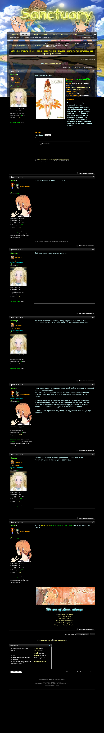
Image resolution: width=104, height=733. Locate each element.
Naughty (57, 625)
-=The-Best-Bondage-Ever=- (64, 623)
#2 (93, 177)
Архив (87, 672)
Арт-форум (23, 45)
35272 (20, 227)
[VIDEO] (36, 655)
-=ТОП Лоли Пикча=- (64, 619)
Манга (55, 34)
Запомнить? (51, 46)
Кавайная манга (43, 45)
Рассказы (64, 34)
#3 (93, 249)
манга (67, 159)
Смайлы (37, 651)
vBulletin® (52, 682)
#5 (93, 385)
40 (19, 117)
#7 (93, 522)
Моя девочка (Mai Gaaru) (54, 63)
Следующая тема (59, 640)
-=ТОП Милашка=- (64, 617)
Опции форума (35, 37)
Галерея (35, 34)
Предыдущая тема (45, 640)
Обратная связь (71, 672)
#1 (93, 71)
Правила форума (40, 661)
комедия (69, 89)
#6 (93, 454)
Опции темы (66, 67)
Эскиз (65, 625)
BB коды (37, 648)
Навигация (45, 37)
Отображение (88, 67)
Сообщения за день (16, 37)
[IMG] (36, 653)
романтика (77, 89)
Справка (26, 37)
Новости (15, 34)
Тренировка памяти (66, 614)
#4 (93, 317)
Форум (24, 34)
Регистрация (87, 43)
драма (73, 87)
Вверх (92, 634)
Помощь (76, 43)
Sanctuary (80, 672)
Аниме (44, 34)
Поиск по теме (77, 67)
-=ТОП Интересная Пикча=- (64, 621)
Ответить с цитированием (85, 173)
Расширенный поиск (88, 37)
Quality (71, 625)
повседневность (83, 87)
